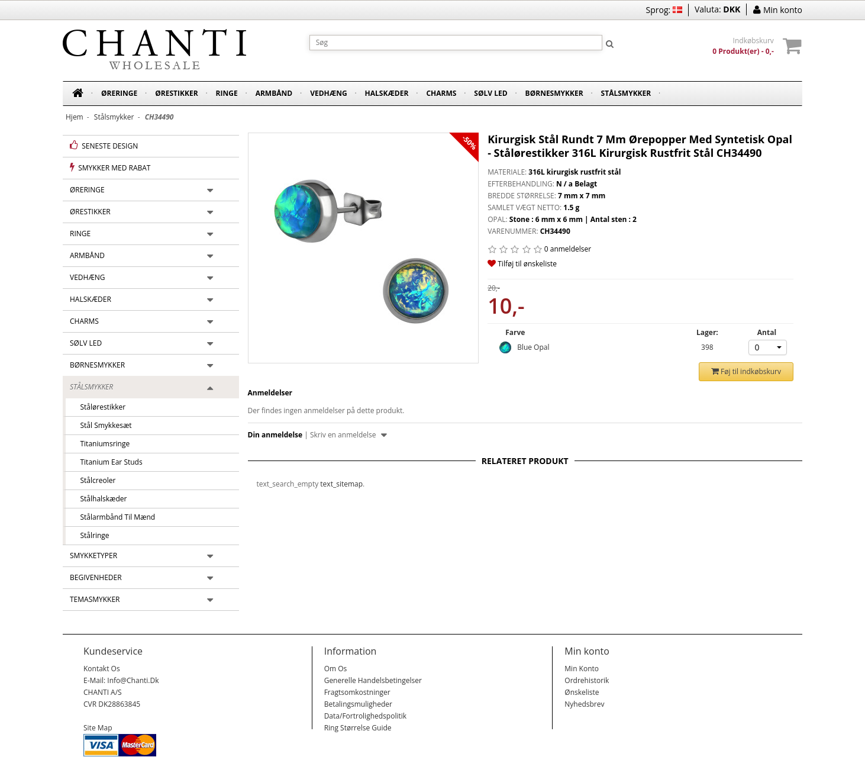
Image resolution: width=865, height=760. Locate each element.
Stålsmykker (626, 93)
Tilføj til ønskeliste (522, 264)
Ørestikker (176, 93)
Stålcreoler (94, 480)
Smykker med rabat (110, 167)
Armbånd (274, 93)
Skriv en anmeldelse (348, 435)
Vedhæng (328, 93)
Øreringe (119, 93)
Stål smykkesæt (102, 425)
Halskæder (387, 93)
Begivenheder (96, 577)
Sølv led (490, 93)
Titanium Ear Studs (108, 462)
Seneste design (104, 145)
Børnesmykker (554, 93)
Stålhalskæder (100, 499)
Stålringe (91, 535)
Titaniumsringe (101, 444)
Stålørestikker (99, 407)
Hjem (74, 117)
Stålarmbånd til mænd (114, 517)
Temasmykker (95, 599)
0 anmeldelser (567, 249)
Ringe (227, 93)
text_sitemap (341, 484)
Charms (441, 93)
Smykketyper (93, 555)
